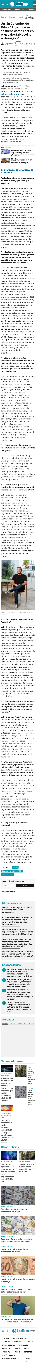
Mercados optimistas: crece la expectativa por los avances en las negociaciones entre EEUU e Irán (17, 931)
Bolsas (12, 1023)
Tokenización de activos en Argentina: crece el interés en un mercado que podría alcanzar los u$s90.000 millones (7, 1089)
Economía (6, 1342)
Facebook (7, 1331)
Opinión (17, 1349)
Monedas (5, 1023)
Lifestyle (28, 1349)
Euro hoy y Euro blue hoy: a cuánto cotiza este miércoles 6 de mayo (16, 1240)
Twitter (3, 1331)
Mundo (17, 1352)
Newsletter (30, 1331)
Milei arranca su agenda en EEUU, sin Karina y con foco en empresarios (17, 909)
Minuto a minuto (8, 1161)
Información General (11, 1359)
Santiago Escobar (9, 43)
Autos (27, 1359)
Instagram (12, 1331)
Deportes (28, 1352)
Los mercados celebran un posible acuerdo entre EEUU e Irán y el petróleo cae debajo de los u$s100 (17, 953)
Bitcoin (21, 17)
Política (29, 1342)
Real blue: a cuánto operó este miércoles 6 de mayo (14, 1250)
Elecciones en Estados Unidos (12, 871)
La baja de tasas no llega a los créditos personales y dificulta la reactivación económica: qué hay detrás (20, 972)
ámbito (3, 17)
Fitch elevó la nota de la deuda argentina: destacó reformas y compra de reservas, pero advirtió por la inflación (20, 994)
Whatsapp (28, 1331)
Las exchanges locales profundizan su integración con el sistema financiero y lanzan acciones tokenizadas (18, 80)
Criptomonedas (7, 875)
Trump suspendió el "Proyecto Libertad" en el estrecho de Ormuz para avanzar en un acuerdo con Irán (19, 1007)
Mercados (23, 1345)
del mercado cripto (10, 94)
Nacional (6, 1352)
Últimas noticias (20, 1338)
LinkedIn (17, 1331)
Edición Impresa (8, 1355)
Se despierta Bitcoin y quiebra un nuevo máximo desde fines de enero (16, 73)
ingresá (26, 3)
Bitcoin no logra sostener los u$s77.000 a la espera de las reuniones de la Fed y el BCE (21, 161)
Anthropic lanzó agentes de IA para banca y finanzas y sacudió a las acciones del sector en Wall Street (19, 983)
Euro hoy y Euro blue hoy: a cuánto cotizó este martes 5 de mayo (16, 1290)
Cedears (31, 1023)
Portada (5, 1338)
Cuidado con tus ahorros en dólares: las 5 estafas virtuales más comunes (17, 1320)
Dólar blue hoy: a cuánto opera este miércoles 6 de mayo (31, 1077)
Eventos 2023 (7, 10)
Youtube (23, 1331)
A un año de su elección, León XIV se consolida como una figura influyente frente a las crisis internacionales (17, 920)
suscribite (19, 3)
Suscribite (24, 885)
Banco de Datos (8, 1345)
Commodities (22, 1023)
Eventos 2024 (20, 10)
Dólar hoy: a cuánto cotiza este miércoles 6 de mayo (31, 1098)
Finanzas (12, 17)
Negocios (6, 1349)
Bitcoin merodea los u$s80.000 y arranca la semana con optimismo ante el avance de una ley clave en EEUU (23, 153)
